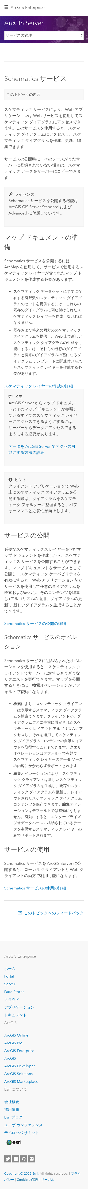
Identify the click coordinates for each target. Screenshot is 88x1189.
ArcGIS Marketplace (21, 1081)
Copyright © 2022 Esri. (21, 1173)
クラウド (11, 999)
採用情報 (11, 1109)
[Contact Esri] (31, 1158)
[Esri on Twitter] (7, 1158)
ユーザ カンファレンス (23, 1125)
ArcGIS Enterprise (19, 1051)
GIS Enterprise (28, 7)
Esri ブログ (13, 1117)
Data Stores (14, 992)
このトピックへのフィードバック (54, 913)
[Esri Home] (14, 1142)
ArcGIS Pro (13, 1043)
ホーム (9, 969)
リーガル (47, 1179)
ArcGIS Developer (19, 1066)
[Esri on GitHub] (23, 1158)
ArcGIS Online (16, 1035)
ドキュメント (15, 1015)
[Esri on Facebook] (15, 1158)
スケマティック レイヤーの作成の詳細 (38, 386)
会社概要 (11, 1101)
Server (9, 984)
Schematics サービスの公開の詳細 (35, 623)
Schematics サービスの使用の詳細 (35, 888)
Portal (9, 976)
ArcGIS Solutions (18, 1074)
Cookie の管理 (27, 1179)
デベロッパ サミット (21, 1133)
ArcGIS (10, 1058)
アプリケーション (19, 1007)
